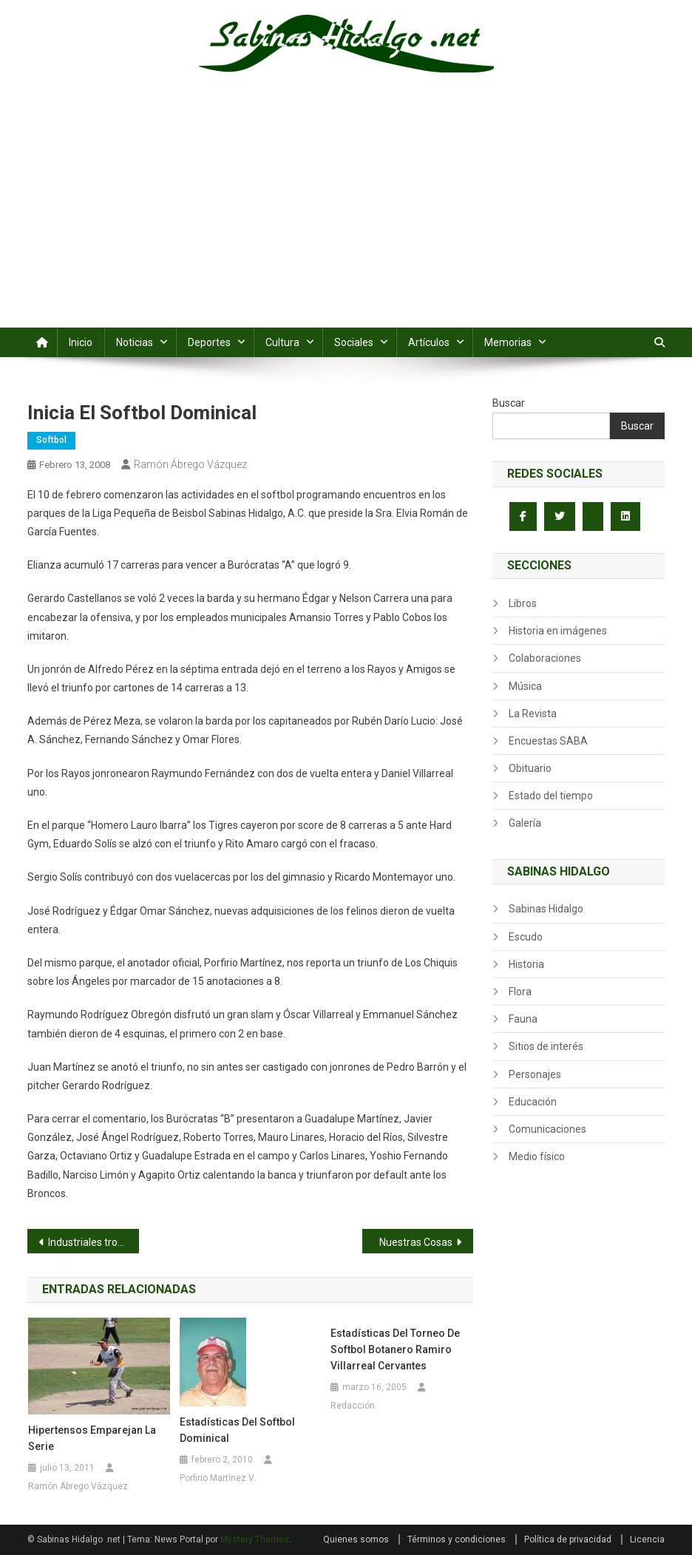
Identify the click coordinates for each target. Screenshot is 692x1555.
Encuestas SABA (548, 741)
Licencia (647, 1539)
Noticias (134, 342)
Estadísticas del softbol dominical (237, 1430)
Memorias (508, 342)
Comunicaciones (547, 1129)
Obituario (530, 768)
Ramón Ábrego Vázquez (190, 464)
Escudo (526, 937)
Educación (533, 1102)
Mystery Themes (254, 1539)
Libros (523, 603)
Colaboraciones (545, 658)
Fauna (523, 1019)
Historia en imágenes (558, 631)
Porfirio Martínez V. (218, 1478)
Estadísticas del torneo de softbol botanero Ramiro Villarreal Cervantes (395, 1349)
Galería (525, 823)
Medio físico (537, 1156)
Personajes (535, 1074)
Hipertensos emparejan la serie (92, 1438)
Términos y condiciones (456, 1539)
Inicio (80, 342)
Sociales (353, 342)
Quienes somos (356, 1539)
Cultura (282, 342)
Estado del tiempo (551, 796)
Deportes (209, 342)
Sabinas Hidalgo (546, 909)
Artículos (429, 342)
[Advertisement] (346, 216)
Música (525, 686)
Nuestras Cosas (415, 1242)
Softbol (51, 440)
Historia (526, 964)
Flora (520, 991)
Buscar (508, 403)
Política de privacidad (567, 1539)
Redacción (352, 1405)
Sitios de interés (546, 1046)
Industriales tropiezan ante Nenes (93, 1242)
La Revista (533, 713)
